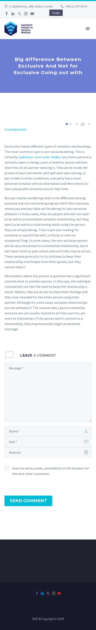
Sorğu (56, 13)
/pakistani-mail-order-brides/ (40, 157)
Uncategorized (15, 129)
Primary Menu (88, 28)
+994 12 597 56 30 (76, 6)
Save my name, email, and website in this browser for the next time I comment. (50, 471)
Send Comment (28, 500)
